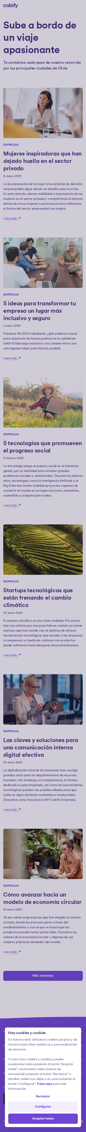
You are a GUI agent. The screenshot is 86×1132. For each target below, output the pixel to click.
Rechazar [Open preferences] (43, 1096)
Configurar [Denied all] (43, 1106)
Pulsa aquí (44, 1084)
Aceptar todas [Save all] (43, 1118)
